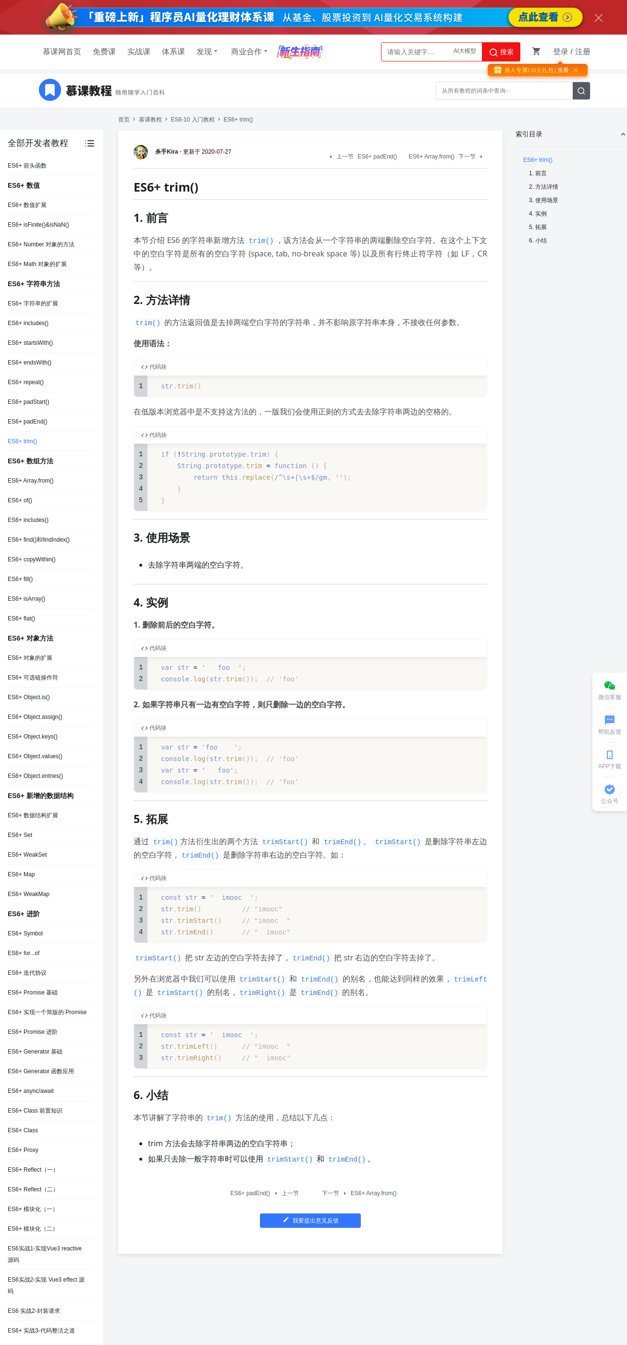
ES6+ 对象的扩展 (30, 657)
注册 (582, 52)
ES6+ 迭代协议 (27, 972)
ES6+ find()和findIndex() (39, 539)
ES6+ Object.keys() (33, 736)
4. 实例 (538, 213)
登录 (560, 52)
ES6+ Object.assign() (35, 717)
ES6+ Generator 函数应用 (41, 1071)
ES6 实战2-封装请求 (34, 1311)
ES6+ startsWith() (30, 342)
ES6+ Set (20, 835)
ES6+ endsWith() (29, 362)
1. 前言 (538, 173)
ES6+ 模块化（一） (33, 1209)
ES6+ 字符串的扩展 (33, 303)
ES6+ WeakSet (27, 854)
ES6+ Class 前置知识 (35, 1110)
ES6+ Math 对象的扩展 (37, 264)
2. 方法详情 (543, 186)
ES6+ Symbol (25, 933)
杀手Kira (157, 151)
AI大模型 (465, 51)
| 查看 (561, 70)
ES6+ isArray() (26, 598)
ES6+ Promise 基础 (33, 992)
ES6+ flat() (21, 618)
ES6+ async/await (31, 1091)
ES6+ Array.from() (30, 480)
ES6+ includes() (28, 323)
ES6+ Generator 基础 (35, 1051)
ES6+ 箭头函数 (27, 165)
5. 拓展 (538, 227)
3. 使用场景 (543, 200)
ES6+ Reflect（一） (33, 1169)
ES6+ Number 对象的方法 (41, 244)
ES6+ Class (23, 1130)
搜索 (501, 52)
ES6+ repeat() (26, 382)
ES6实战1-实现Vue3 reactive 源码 (45, 1254)
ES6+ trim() (22, 441)
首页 (124, 119)
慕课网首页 (62, 52)
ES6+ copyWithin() (32, 559)
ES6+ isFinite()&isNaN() (38, 224)
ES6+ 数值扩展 (27, 205)
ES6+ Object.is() (29, 697)
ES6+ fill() (20, 579)
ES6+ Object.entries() (35, 776)
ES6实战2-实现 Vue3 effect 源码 (46, 1285)
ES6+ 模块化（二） (33, 1228)
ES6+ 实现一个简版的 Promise (47, 1012)
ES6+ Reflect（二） (33, 1189)
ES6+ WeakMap (28, 894)
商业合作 (250, 51)
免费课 (104, 52)
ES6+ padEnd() (27, 421)
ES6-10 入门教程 (192, 119)
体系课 (173, 52)
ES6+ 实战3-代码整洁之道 (41, 1330)
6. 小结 (538, 240)
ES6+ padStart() (28, 402)
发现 (208, 51)
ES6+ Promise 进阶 (33, 1032)
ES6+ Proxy (23, 1150)
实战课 (138, 52)
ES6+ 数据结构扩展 (33, 815)
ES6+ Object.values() (35, 756)
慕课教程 (150, 119)
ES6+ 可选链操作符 (33, 677)
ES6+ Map (21, 874)
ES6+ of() (20, 500)
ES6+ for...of (23, 953)
